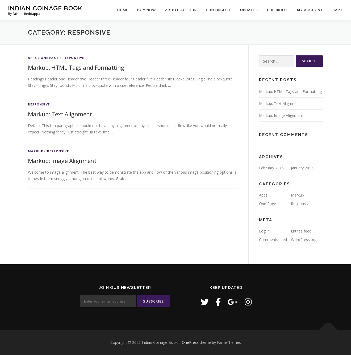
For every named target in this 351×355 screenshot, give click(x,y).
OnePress (190, 342)
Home (122, 10)
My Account (310, 10)
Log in (264, 231)
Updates (249, 10)
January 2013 (302, 167)
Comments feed (273, 239)
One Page (50, 58)
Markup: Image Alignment (62, 161)
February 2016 (271, 167)
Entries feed (301, 231)
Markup (35, 151)
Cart (337, 10)
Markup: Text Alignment (60, 114)
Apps (32, 58)
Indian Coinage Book (45, 8)
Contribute (218, 10)
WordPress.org (303, 239)
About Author (181, 10)
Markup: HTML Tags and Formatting (76, 67)
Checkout (277, 10)
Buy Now (146, 10)
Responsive (73, 58)
